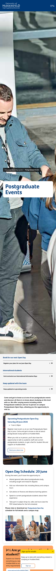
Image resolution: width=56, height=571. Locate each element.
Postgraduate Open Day (36, 508)
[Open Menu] (52, 6)
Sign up (28, 566)
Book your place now (16, 450)
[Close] (53, 552)
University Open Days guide (14, 170)
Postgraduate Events (32, 170)
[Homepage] (11, 6)
